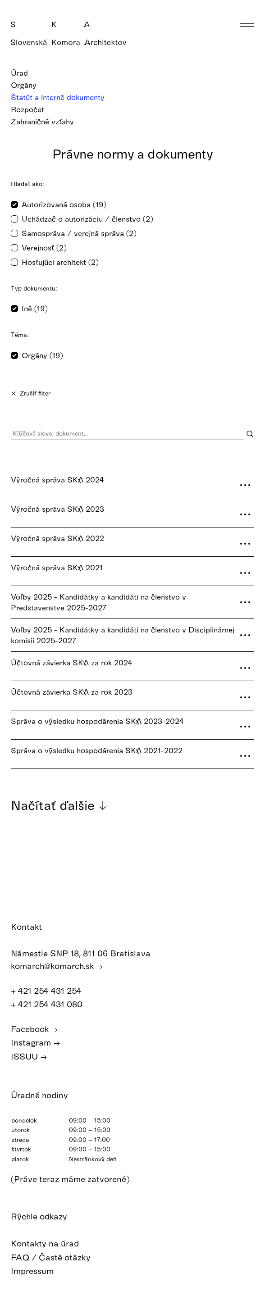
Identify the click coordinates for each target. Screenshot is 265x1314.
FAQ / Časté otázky (57, 1257)
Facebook (34, 1029)
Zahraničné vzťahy (48, 121)
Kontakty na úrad (51, 1243)
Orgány (29, 85)
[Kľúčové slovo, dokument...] (127, 433)
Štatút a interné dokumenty (63, 97)
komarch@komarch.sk (57, 966)
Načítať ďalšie (59, 805)
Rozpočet (33, 109)
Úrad (25, 73)
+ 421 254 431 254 (51, 991)
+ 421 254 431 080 (51, 1004)
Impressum (39, 1271)
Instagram (35, 1043)
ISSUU (29, 1057)
